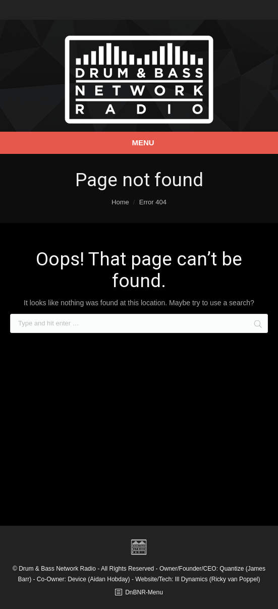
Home (120, 202)
